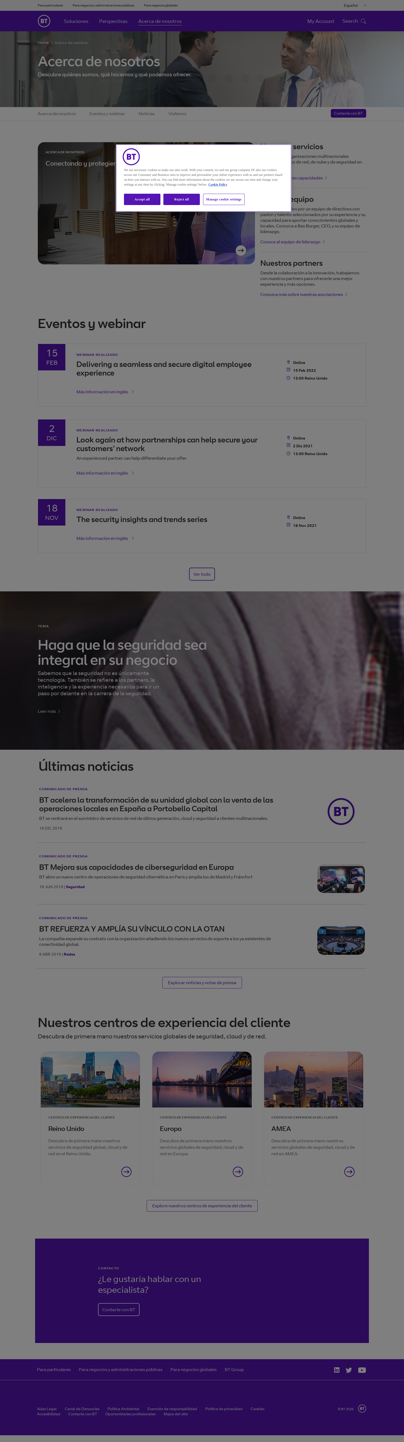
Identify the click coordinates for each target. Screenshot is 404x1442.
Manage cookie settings (224, 199)
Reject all (181, 199)
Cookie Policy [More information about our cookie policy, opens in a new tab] (217, 184)
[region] (203, 178)
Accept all (142, 199)
